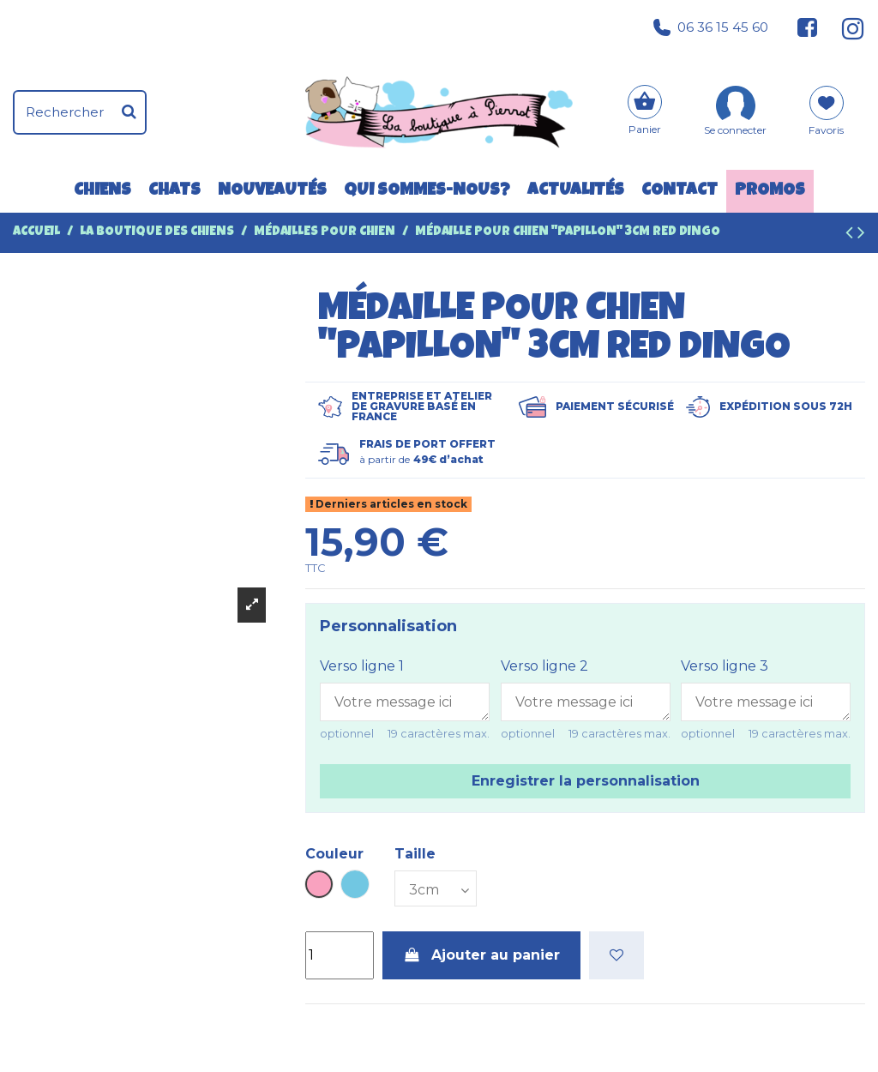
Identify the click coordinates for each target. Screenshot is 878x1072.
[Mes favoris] (826, 117)
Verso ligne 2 (544, 666)
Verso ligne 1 (362, 666)
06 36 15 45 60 (710, 27)
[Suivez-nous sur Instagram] (846, 27)
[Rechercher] (129, 112)
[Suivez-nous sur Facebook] (808, 27)
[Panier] (645, 112)
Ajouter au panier (482, 955)
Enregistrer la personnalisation (586, 781)
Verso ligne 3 (724, 666)
